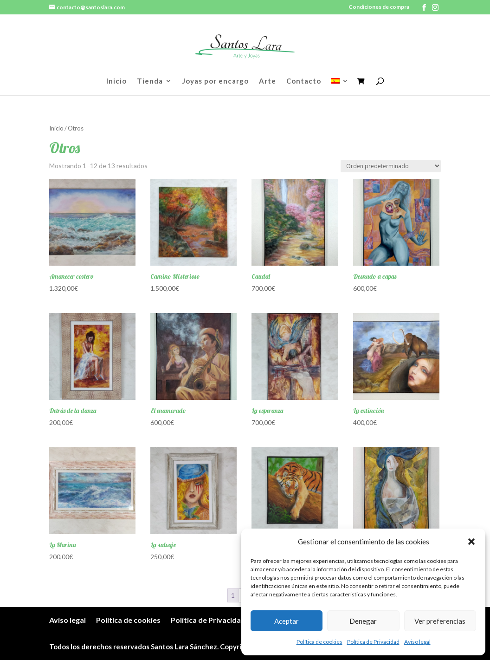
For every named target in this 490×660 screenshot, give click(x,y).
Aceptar (286, 621)
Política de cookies (319, 641)
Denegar (363, 621)
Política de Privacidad (373, 641)
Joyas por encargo (215, 81)
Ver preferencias (439, 621)
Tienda (150, 81)
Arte (267, 81)
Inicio (116, 81)
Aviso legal (417, 641)
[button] (471, 541)
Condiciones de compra (378, 7)
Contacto (303, 81)
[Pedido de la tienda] (391, 166)
